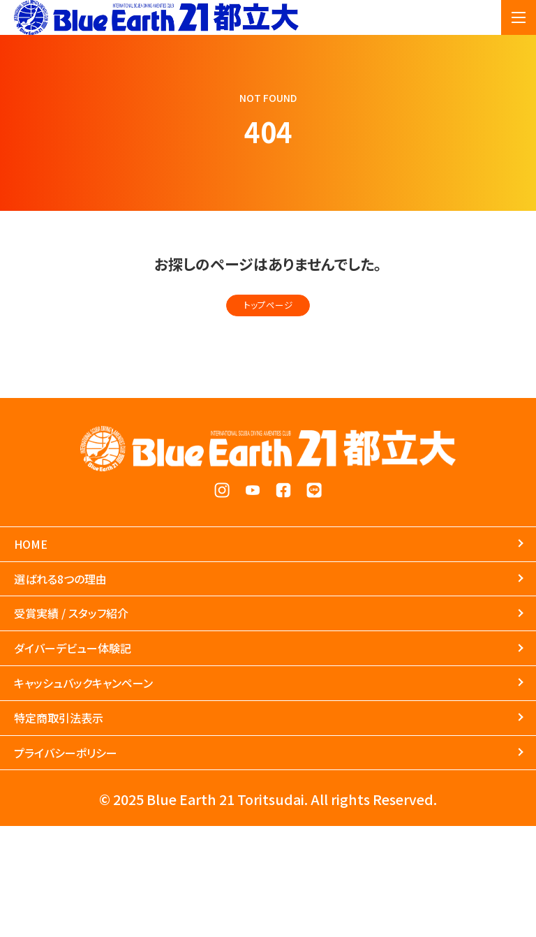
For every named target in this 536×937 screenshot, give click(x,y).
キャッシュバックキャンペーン (130, 758)
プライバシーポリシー (100, 856)
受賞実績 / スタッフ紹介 (110, 660)
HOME (42, 562)
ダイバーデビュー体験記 (112, 709)
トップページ (268, 310)
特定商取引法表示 (89, 807)
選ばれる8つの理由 (93, 611)
